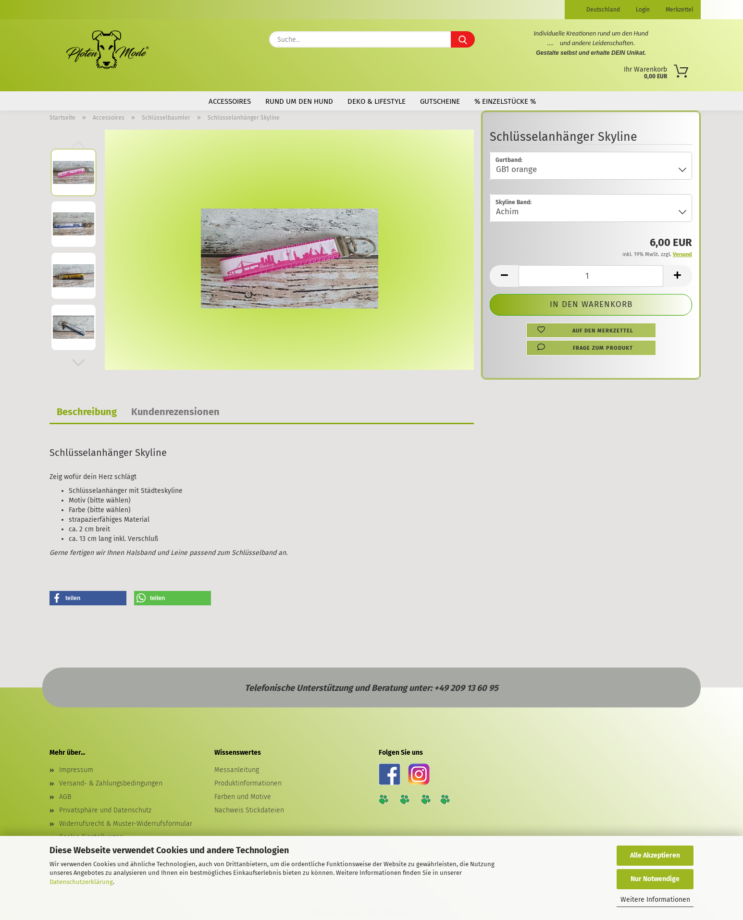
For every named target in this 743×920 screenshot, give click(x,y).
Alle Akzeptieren (655, 855)
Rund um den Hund (299, 101)
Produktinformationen (248, 783)
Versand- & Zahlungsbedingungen (110, 783)
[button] (78, 362)
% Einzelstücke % (505, 101)
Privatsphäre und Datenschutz (105, 810)
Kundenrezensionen (175, 411)
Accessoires (230, 101)
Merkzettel (678, 9)
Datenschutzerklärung (81, 881)
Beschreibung (87, 411)
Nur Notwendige (655, 879)
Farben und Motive (242, 797)
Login (642, 9)
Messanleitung (236, 770)
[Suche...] (463, 39)
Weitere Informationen (655, 899)
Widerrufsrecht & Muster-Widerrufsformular (125, 824)
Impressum (76, 770)
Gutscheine (440, 101)
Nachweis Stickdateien (249, 810)
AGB (65, 797)
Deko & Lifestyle (376, 101)
